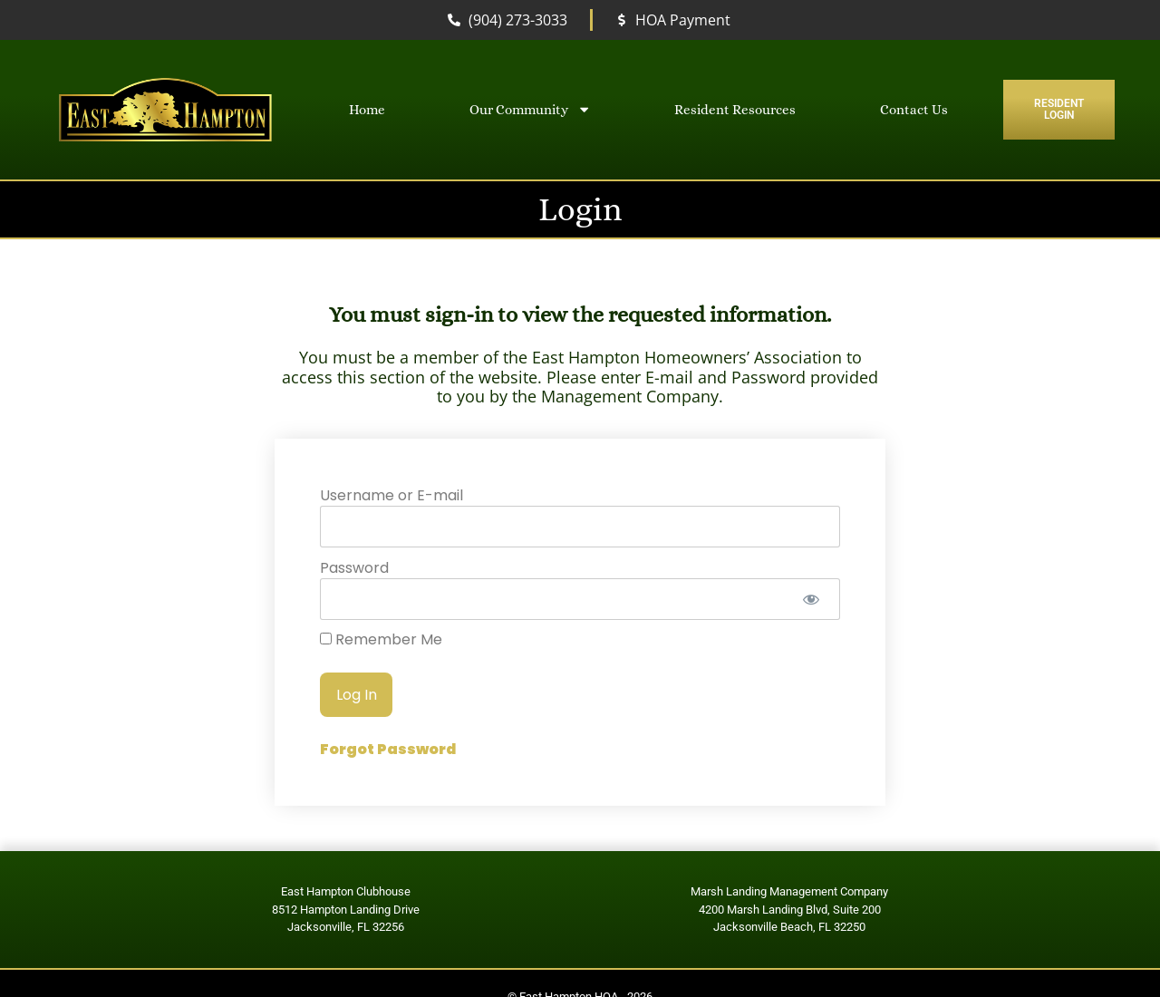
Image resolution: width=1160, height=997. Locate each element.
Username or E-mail (391, 494)
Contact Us (914, 110)
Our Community (530, 109)
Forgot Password (388, 749)
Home (367, 110)
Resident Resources (735, 110)
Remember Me (381, 640)
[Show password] (810, 599)
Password (354, 567)
